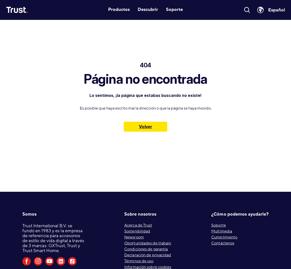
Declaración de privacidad (147, 255)
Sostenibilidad (137, 231)
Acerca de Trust (138, 225)
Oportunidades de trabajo (147, 243)
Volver (145, 127)
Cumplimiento (224, 237)
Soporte (218, 225)
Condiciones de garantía (146, 249)
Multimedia (221, 231)
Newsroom (134, 237)
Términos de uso (139, 261)
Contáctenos (222, 243)
